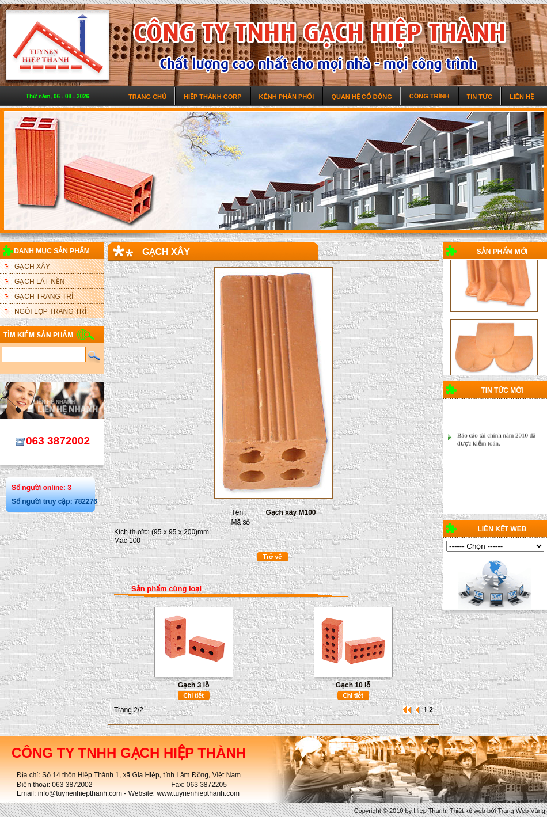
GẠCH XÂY (32, 267)
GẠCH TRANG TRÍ (43, 296)
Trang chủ (147, 96)
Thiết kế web (467, 810)
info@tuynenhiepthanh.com (80, 793)
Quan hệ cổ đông (361, 96)
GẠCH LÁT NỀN (39, 282)
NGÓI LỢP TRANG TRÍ (50, 311)
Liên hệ (522, 96)
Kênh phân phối (286, 96)
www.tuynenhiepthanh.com (198, 793)
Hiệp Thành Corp (213, 96)
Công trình (429, 96)
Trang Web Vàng (521, 810)
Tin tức (479, 96)
